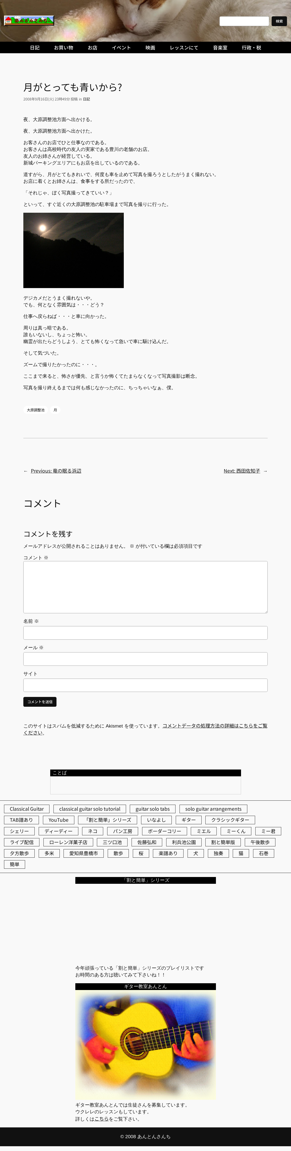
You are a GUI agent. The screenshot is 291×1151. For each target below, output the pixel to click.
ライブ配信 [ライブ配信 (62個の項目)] (22, 842)
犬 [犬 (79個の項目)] (195, 853)
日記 (86, 98)
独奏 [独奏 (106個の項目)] (218, 853)
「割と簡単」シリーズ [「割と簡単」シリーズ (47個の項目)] (107, 819)
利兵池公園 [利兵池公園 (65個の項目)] (184, 842)
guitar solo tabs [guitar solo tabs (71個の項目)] (153, 808)
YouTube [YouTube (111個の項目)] (59, 819)
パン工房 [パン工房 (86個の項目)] (122, 831)
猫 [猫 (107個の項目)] (241, 853)
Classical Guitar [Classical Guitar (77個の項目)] (27, 808)
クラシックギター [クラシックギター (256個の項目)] (230, 819)
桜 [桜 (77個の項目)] (141, 853)
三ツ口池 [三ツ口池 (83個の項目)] (112, 842)
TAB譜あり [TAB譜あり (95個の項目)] (21, 819)
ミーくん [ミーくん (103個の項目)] (236, 831)
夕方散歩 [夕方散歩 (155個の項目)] (19, 853)
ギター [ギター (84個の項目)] (189, 819)
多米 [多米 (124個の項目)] (49, 853)
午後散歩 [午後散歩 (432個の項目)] (260, 842)
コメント (35, 557)
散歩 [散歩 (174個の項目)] (118, 853)
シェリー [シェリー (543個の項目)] (19, 831)
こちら (101, 1118)
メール (33, 647)
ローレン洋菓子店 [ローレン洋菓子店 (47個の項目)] (68, 842)
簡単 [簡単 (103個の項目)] (14, 864)
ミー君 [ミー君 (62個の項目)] (268, 831)
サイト (30, 673)
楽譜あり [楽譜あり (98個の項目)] (168, 853)
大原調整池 (35, 409)
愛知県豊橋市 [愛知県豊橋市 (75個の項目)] (83, 853)
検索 (279, 21)
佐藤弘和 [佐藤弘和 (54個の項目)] (146, 842)
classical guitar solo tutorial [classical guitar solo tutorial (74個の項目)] (89, 808)
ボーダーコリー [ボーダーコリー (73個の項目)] (164, 831)
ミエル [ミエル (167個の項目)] (204, 831)
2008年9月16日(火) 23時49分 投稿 (50, 98)
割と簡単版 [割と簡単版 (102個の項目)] (223, 842)
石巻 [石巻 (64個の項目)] (263, 853)
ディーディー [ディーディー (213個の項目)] (58, 831)
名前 (31, 621)
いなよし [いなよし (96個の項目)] (156, 819)
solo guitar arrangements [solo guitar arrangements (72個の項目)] (213, 808)
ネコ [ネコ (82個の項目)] (92, 831)
